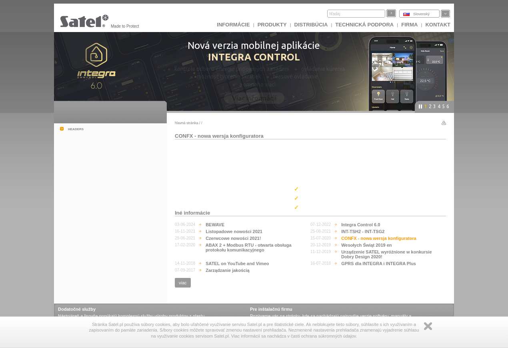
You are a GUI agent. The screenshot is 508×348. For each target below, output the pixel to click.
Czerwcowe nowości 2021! (233, 238)
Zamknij (428, 326)
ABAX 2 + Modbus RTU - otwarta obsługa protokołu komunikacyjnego (249, 247)
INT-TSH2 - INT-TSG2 (362, 231)
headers (76, 128)
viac (183, 282)
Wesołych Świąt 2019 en (366, 245)
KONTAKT (437, 25)
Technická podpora (364, 25)
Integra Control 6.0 (360, 224)
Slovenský (421, 14)
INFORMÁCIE (233, 25)
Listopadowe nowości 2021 (234, 231)
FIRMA (409, 25)
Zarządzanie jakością (227, 270)
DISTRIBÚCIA (311, 25)
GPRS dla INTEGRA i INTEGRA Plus (378, 263)
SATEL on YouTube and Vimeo (237, 263)
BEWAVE (215, 224)
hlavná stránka (186, 123)
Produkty (272, 25)
